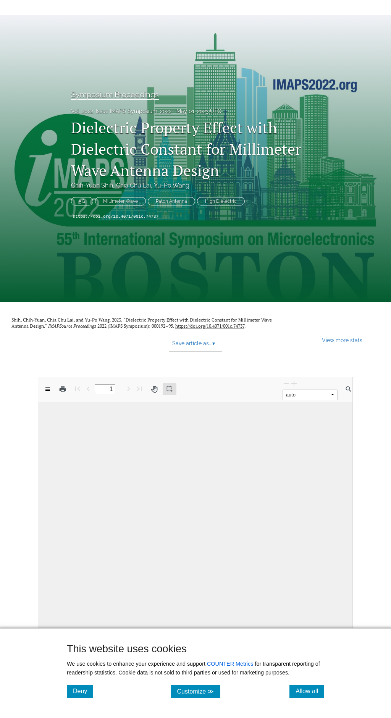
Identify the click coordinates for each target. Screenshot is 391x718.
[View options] (47, 389)
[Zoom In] (294, 383)
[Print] (62, 389)
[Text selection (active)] (169, 389)
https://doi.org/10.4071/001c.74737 (115, 216)
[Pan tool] (154, 389)
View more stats (342, 340)
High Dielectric (221, 201)
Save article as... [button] (193, 343)
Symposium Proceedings (115, 94)
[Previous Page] (88, 388)
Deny (83, 690)
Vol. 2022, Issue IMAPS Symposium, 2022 (121, 111)
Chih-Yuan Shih (92, 185)
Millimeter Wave (120, 201)
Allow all (310, 690)
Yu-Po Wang (171, 185)
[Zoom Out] (286, 383)
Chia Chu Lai (133, 185)
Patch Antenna (171, 201)
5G (82, 201)
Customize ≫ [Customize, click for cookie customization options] (198, 691)
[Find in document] (348, 389)
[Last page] (139, 388)
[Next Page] (128, 388)
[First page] (77, 388)
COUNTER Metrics (230, 664)
